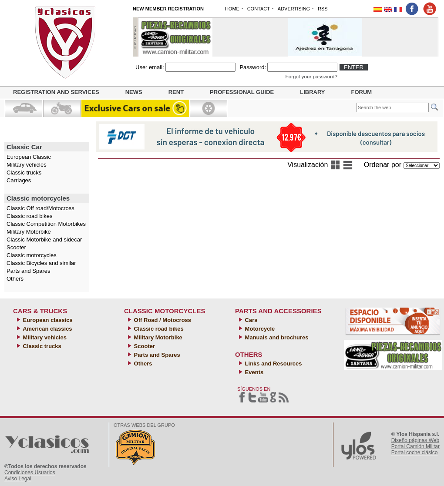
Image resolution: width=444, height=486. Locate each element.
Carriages (19, 180)
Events (253, 372)
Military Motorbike (29, 231)
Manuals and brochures (276, 337)
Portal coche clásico (414, 452)
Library (312, 92)
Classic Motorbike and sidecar (44, 239)
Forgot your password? (312, 76)
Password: (252, 67)
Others (15, 278)
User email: (149, 67)
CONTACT (258, 8)
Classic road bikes (30, 216)
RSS (323, 8)
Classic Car (24, 147)
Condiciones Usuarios (29, 472)
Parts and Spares (28, 271)
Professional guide (242, 92)
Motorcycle (259, 328)
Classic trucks (24, 172)
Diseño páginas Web (415, 440)
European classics (47, 320)
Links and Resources (272, 363)
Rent (176, 92)
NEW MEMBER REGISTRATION (168, 8)
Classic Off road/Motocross (40, 208)
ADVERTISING (294, 8)
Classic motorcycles (38, 198)
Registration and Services (56, 92)
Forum (361, 92)
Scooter (16, 247)
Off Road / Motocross (161, 320)
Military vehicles (27, 164)
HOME (232, 8)
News (133, 92)
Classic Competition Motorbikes (46, 224)
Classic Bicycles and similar (41, 263)
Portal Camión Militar (415, 446)
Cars (250, 320)
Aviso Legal (17, 479)
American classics (46, 328)
